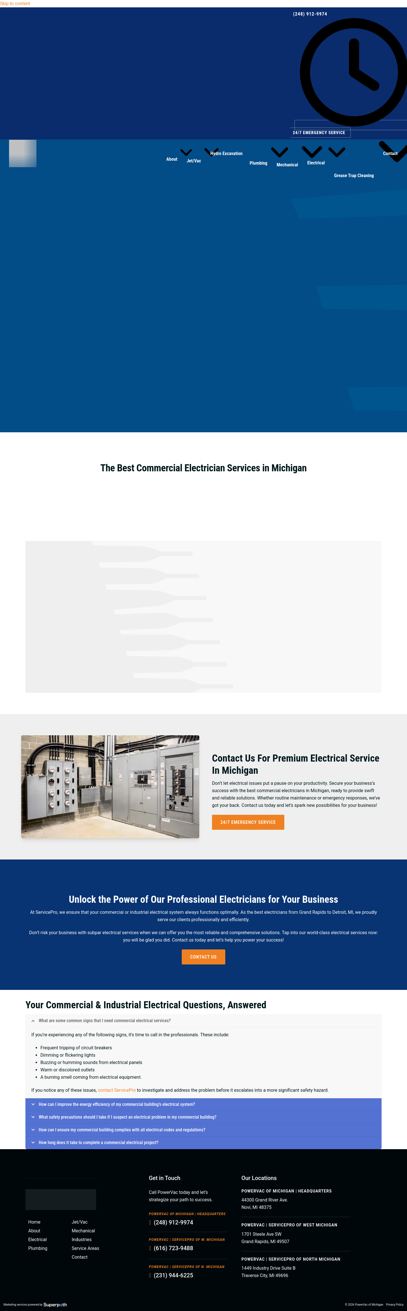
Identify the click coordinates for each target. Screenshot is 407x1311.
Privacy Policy (395, 1304)
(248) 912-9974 (310, 14)
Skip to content (15, 3)
